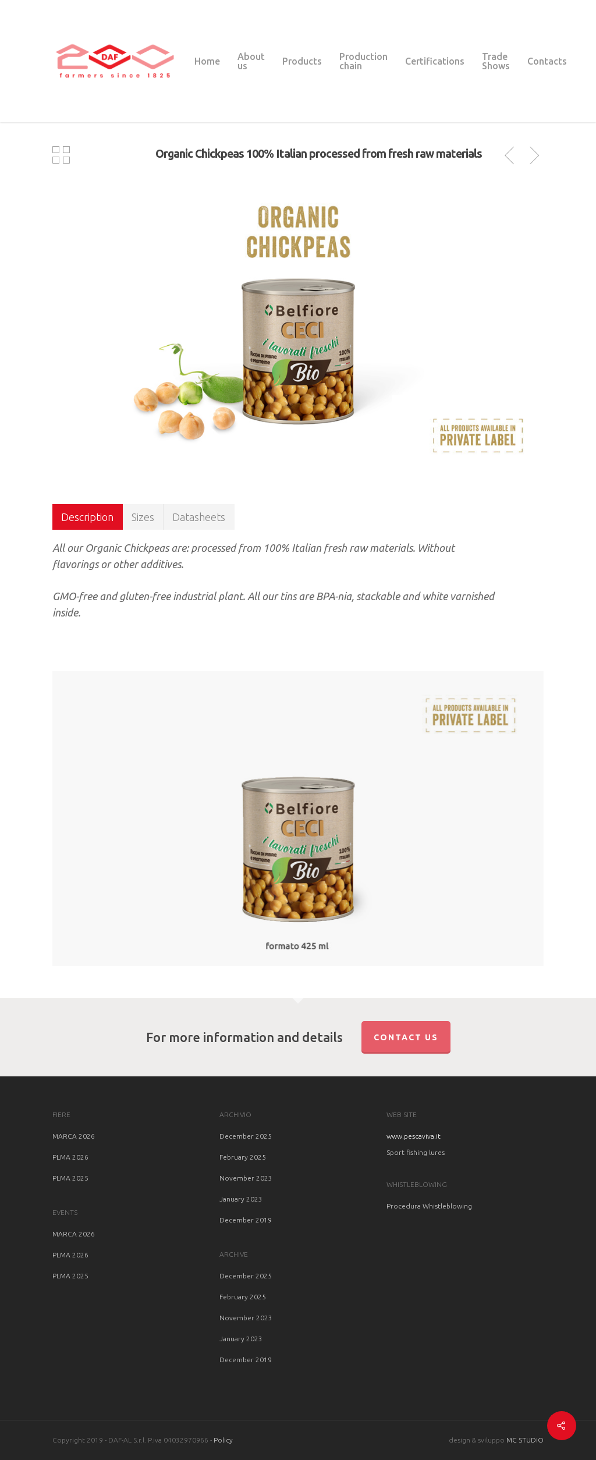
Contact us (406, 1037)
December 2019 (245, 1220)
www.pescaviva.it (413, 1136)
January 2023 (240, 1199)
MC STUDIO (525, 1440)
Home (207, 61)
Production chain (363, 61)
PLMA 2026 (70, 1157)
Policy (223, 1440)
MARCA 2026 (73, 1136)
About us (251, 61)
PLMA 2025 (70, 1178)
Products (302, 61)
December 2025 (245, 1136)
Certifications (434, 61)
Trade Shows (496, 61)
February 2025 (242, 1157)
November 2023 (245, 1178)
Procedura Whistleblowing (429, 1206)
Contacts (547, 61)
